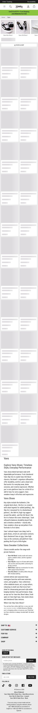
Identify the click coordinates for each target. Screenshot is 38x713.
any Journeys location (10, 608)
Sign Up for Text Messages (11, 657)
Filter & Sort (19, 45)
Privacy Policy (12, 667)
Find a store (6, 673)
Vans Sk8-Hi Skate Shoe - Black (19, 698)
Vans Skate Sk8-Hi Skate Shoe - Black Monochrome (19, 694)
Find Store (31, 677)
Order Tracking (7, 2)
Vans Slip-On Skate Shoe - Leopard (19, 696)
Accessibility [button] (31, 2)
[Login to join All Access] (19, 12)
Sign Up (5, 653)
